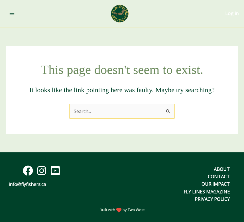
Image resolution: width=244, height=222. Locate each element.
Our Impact (216, 184)
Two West (136, 209)
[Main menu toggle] (12, 13)
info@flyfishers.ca (27, 184)
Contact (219, 176)
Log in (232, 13)
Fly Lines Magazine (207, 192)
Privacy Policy (212, 199)
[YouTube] (55, 171)
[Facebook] (28, 171)
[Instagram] (41, 171)
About (222, 169)
